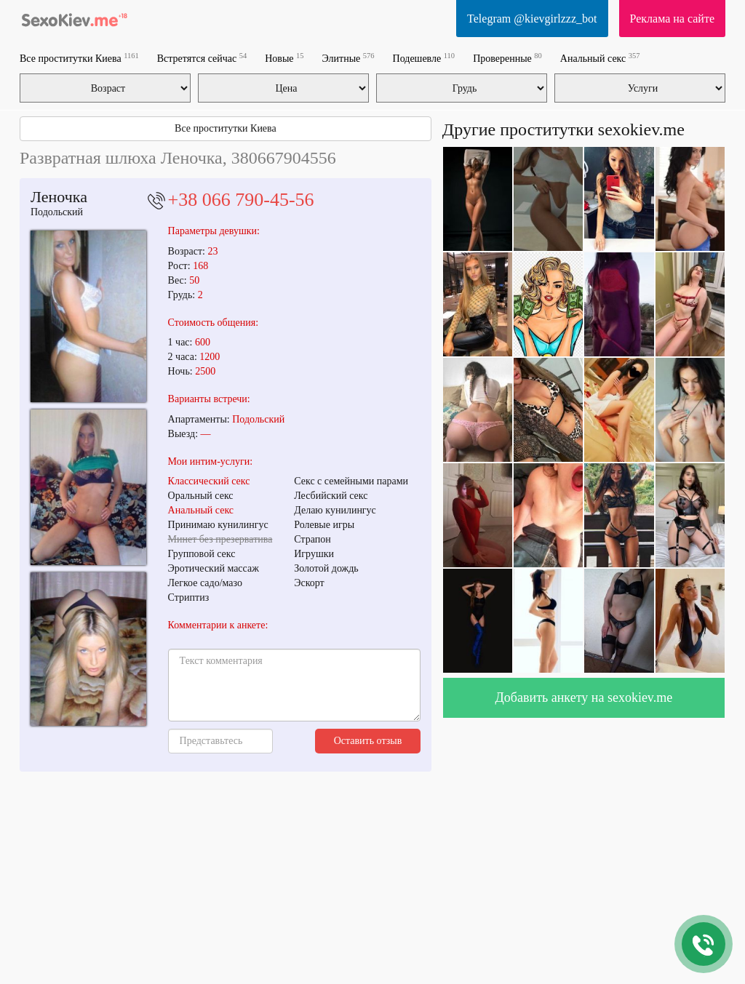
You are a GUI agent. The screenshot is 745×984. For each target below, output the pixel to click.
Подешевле (424, 58)
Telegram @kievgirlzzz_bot (532, 18)
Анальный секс (600, 58)
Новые (284, 58)
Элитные (348, 58)
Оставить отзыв (368, 740)
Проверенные (507, 58)
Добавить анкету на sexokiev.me (584, 697)
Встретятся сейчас (202, 58)
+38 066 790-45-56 (241, 199)
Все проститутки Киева (79, 58)
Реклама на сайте (672, 18)
